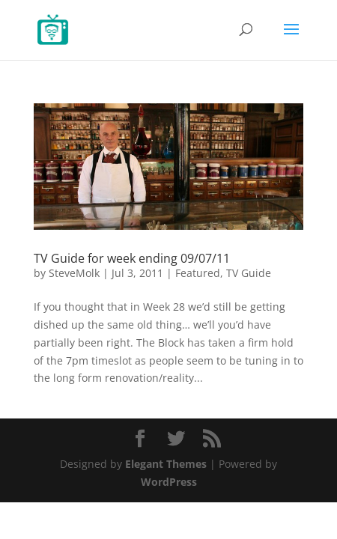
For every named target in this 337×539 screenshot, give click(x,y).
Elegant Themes (166, 464)
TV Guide (248, 273)
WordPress (169, 482)
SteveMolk (74, 273)
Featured (197, 273)
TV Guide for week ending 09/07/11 (132, 258)
